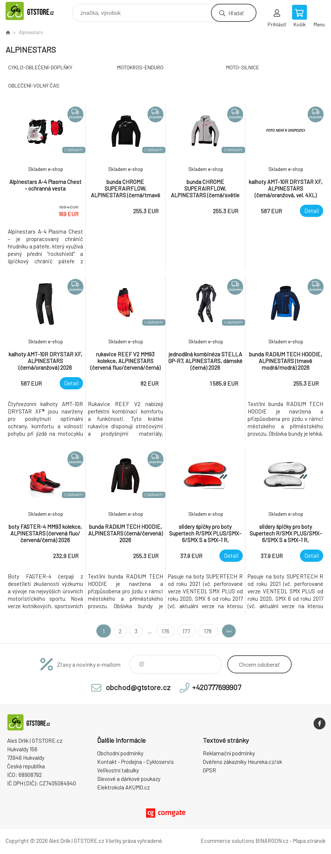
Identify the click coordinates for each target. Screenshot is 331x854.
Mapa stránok (309, 840)
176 (154, 630)
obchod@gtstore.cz (138, 687)
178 (195, 630)
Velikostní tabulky (118, 770)
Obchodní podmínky (120, 753)
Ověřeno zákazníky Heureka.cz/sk (242, 761)
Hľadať (236, 12)
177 (175, 630)
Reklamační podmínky (229, 753)
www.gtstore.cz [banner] (38, 11)
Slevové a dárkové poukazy (128, 778)
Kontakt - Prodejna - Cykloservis (135, 761)
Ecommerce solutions (227, 840)
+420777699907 (216, 687)
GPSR (209, 770)
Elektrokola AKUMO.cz (123, 787)
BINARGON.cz (271, 840)
